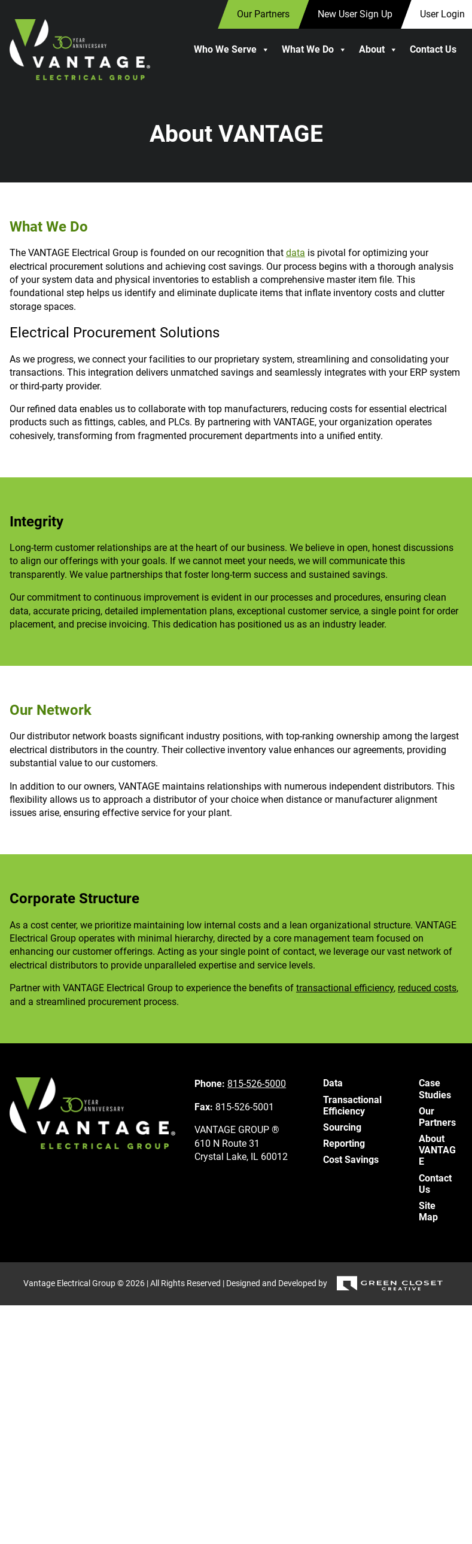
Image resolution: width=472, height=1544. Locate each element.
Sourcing (342, 1127)
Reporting (344, 1143)
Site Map (428, 1211)
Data (333, 1083)
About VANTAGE (437, 1150)
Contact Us (433, 49)
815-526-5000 (256, 1083)
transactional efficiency (345, 988)
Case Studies (435, 1088)
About (378, 50)
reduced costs (427, 988)
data (295, 252)
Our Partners (437, 1117)
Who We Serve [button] (232, 50)
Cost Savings (351, 1159)
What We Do (314, 50)
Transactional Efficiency (352, 1105)
